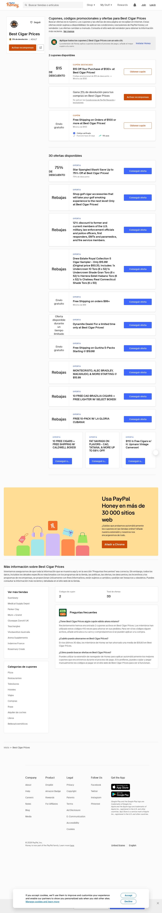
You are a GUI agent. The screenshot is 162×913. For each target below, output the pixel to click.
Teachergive (14, 626)
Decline (128, 901)
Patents (70, 797)
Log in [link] (153, 4)
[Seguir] (35, 22)
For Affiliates (51, 803)
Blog (27, 810)
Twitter (94, 791)
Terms (70, 803)
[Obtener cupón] (138, 72)
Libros (11, 718)
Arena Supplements (18, 637)
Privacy (70, 784)
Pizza (10, 672)
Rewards (122, 5)
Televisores (13, 683)
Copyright (71, 791)
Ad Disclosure (73, 810)
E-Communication (76, 816)
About (28, 784)
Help (27, 791)
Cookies (71, 829)
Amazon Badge (53, 791)
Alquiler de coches (17, 712)
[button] (123, 845)
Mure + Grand (15, 615)
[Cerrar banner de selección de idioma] (157, 903)
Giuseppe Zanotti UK (18, 620)
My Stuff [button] (106, 5)
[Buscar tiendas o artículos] (53, 5)
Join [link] (144, 4)
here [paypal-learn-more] (72, 845)
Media (28, 816)
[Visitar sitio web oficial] (40, 47)
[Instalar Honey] (143, 43)
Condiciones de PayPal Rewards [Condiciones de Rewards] (100, 100)
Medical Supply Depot (19, 603)
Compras (12, 701)
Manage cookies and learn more (42, 901)
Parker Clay (13, 609)
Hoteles (12, 689)
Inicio (6, 747)
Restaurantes (15, 678)
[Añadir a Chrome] (114, 544)
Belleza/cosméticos (18, 723)
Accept (128, 895)
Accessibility (73, 822)
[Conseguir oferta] (138, 171)
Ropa (10, 706)
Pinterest (95, 803)
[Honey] (12, 5)
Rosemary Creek (16, 649)
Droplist (49, 784)
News (28, 803)
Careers (29, 797)
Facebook (96, 784)
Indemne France (16, 643)
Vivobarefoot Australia (19, 632)
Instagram (96, 797)
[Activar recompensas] (22, 47)
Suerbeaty (13, 597)
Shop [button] (91, 5)
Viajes (11, 695)
